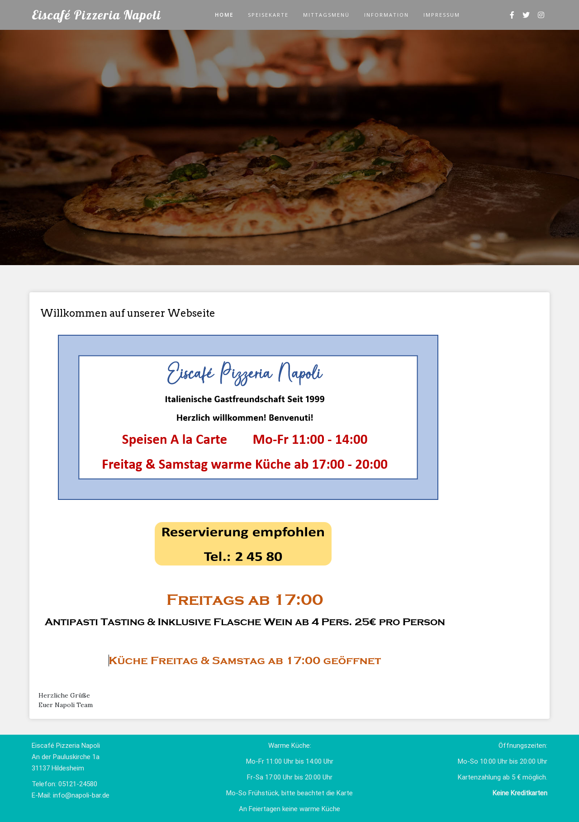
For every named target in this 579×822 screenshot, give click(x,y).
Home (224, 14)
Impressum (441, 14)
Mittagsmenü (326, 14)
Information (386, 14)
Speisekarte (268, 14)
